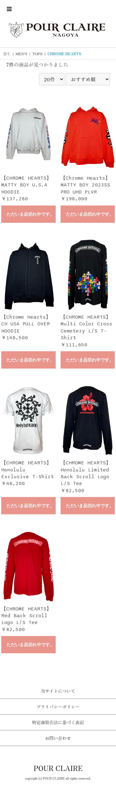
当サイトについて (58, 691)
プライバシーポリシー (58, 706)
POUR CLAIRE (57, 768)
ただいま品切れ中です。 (30, 214)
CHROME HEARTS (64, 53)
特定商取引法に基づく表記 (58, 722)
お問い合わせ (58, 738)
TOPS (37, 53)
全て (7, 53)
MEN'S (21, 53)
